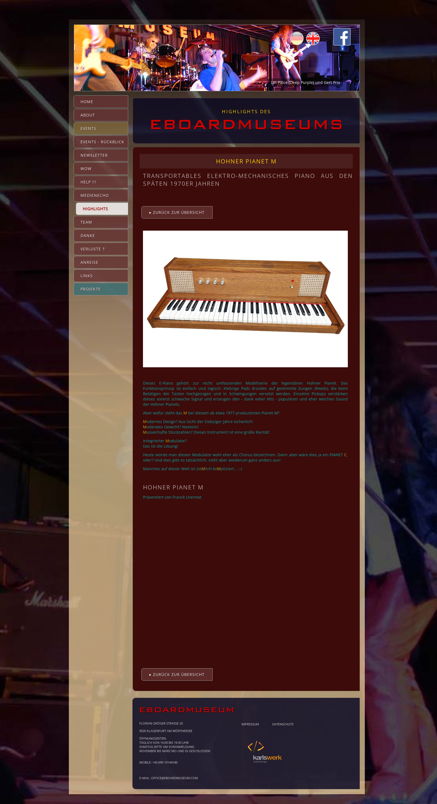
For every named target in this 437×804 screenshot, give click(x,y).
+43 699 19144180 (165, 762)
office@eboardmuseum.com (174, 778)
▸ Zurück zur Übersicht (177, 212)
